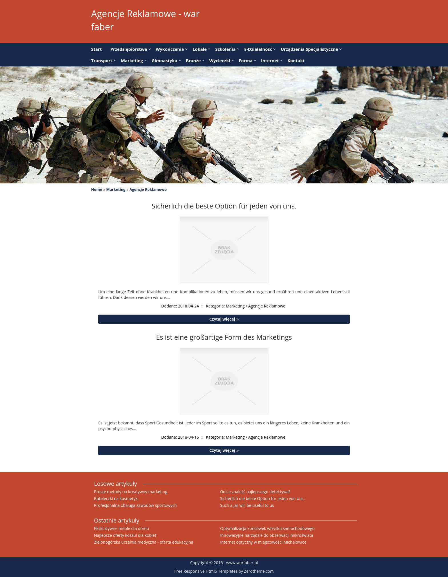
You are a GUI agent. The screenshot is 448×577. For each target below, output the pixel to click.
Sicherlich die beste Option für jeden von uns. (262, 498)
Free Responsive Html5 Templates (205, 571)
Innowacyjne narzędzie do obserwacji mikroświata (266, 535)
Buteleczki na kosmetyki (116, 498)
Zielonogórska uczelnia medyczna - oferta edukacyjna (143, 542)
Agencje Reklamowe (148, 189)
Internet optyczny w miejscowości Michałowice (263, 542)
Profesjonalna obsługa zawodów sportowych (135, 505)
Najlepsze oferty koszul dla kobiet (125, 535)
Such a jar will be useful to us (247, 505)
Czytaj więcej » (224, 319)
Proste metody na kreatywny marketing (130, 491)
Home (96, 189)
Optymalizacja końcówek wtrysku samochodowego (267, 528)
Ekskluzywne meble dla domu (121, 528)
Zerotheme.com (259, 571)
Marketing (115, 189)
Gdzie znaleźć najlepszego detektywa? (255, 491)
